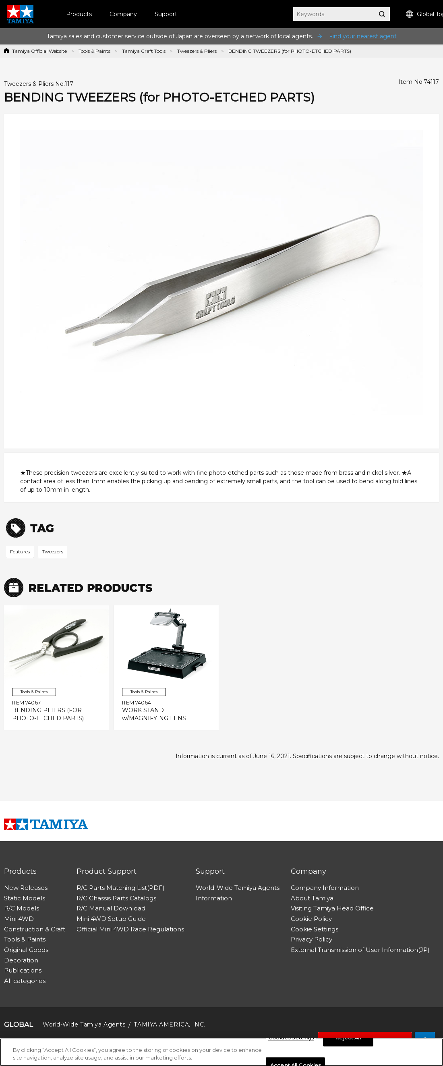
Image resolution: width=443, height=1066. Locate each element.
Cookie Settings (314, 929)
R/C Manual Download (111, 908)
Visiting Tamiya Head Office (332, 908)
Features (20, 552)
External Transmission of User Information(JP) (360, 950)
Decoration (21, 960)
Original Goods (26, 950)
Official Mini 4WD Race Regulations (130, 929)
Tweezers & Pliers (197, 51)
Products (79, 14)
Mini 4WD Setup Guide (111, 919)
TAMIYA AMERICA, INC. (169, 1024)
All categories (25, 981)
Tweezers (52, 552)
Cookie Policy (311, 919)
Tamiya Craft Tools (144, 51)
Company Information (325, 887)
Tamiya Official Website (39, 51)
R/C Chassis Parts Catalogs (116, 898)
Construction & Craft (34, 929)
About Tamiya (312, 898)
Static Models (24, 898)
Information (214, 898)
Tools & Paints (94, 51)
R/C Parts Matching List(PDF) (121, 887)
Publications (22, 970)
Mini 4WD (19, 919)
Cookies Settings (291, 1040)
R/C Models (21, 908)
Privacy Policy (311, 939)
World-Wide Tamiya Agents (237, 887)
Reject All (347, 1040)
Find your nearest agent (363, 36)
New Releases (26, 887)
